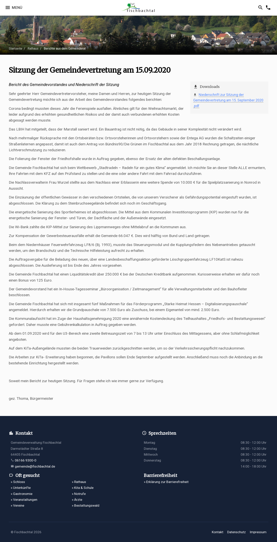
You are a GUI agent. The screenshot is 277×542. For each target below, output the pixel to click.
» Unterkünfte (21, 488)
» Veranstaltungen (24, 500)
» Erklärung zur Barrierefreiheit (166, 482)
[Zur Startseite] (138, 8)
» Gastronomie (21, 494)
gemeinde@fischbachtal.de (35, 466)
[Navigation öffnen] (13, 8)
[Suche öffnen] (261, 8)
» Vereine (17, 505)
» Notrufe (79, 494)
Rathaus (33, 48)
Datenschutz (236, 532)
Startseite (15, 48)
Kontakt (217, 532)
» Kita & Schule (83, 488)
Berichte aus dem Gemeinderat (65, 48)
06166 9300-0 (25, 460)
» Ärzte (77, 500)
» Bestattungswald (85, 505)
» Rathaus (79, 482)
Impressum (258, 532)
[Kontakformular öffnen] (268, 8)
